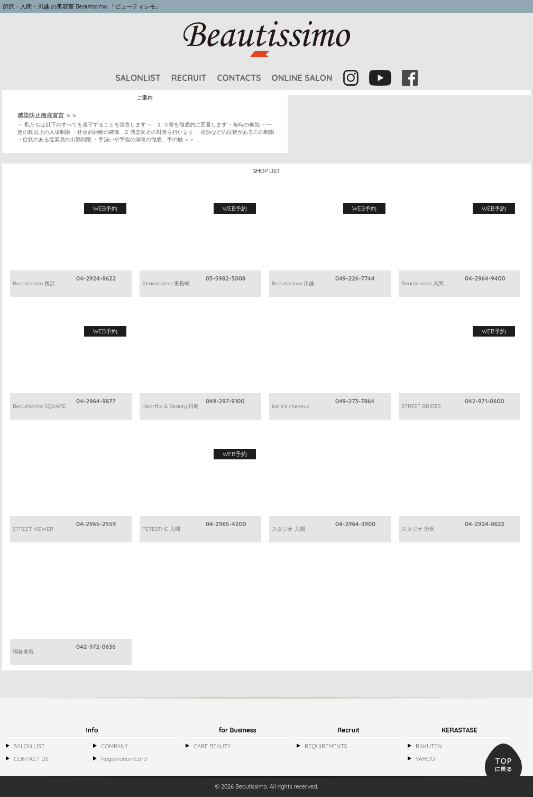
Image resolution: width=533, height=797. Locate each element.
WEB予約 (105, 208)
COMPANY (114, 746)
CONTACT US (31, 759)
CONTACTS (239, 78)
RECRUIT (189, 78)
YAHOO (425, 759)
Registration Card (124, 759)
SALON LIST (29, 746)
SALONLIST (137, 78)
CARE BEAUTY (212, 746)
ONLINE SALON (301, 78)
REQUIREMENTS (326, 746)
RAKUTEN (429, 746)
